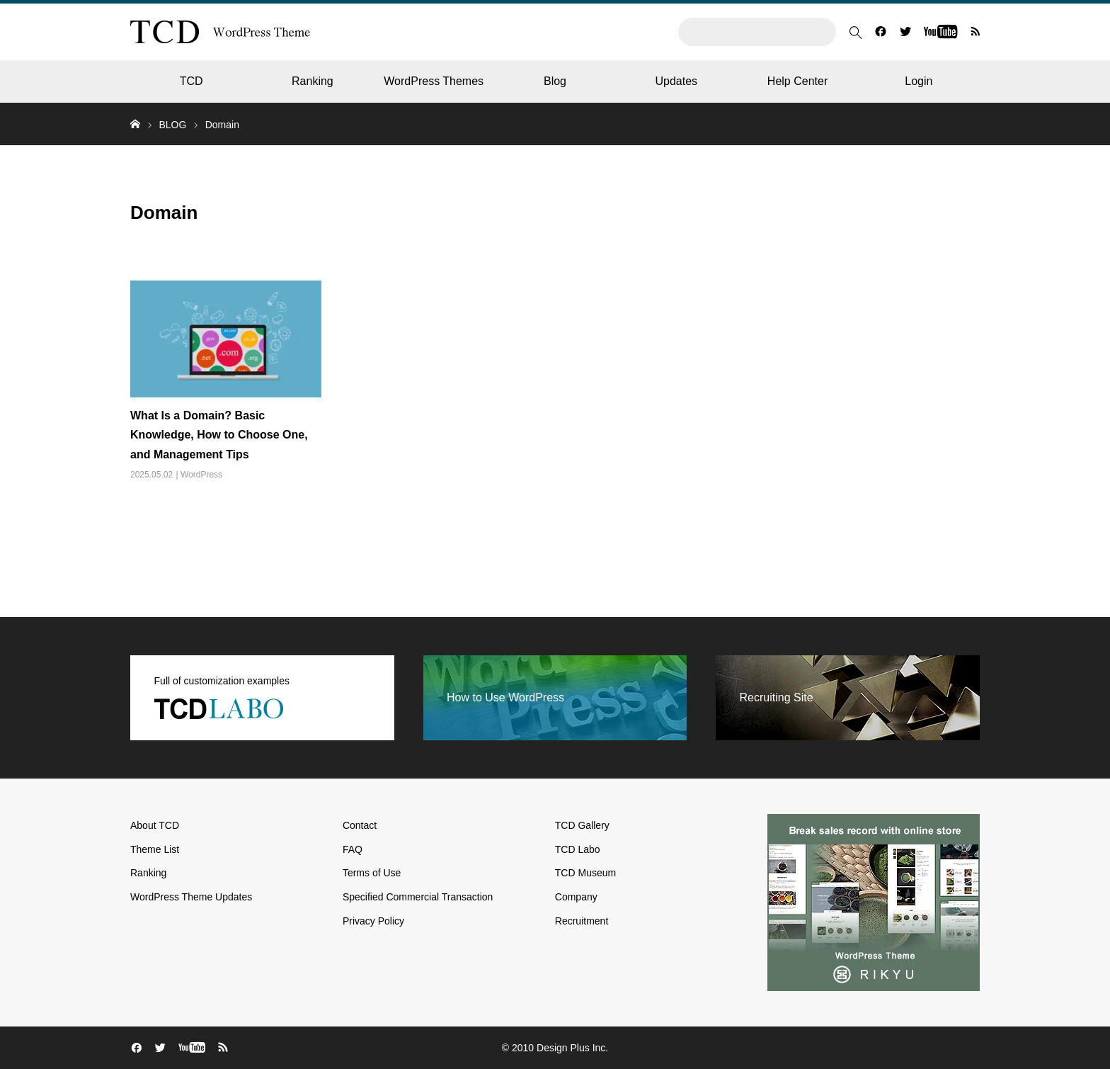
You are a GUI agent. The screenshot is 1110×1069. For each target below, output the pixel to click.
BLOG (172, 124)
